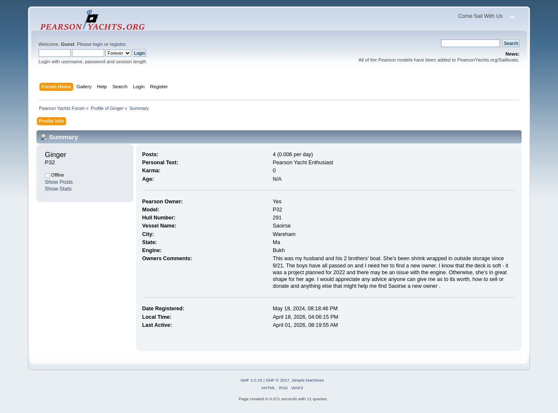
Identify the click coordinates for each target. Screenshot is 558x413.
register (117, 44)
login (98, 44)
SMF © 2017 (277, 380)
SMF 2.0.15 (251, 380)
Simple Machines (308, 380)
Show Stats (58, 189)
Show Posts (59, 182)
